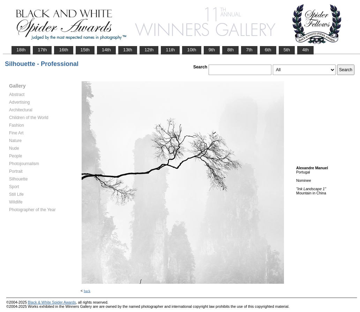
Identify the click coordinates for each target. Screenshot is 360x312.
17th (42, 49)
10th (191, 49)
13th (127, 49)
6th (268, 49)
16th (63, 49)
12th (149, 49)
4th (305, 49)
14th (106, 49)
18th (21, 49)
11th (170, 49)
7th (249, 49)
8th (230, 49)
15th (85, 49)
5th (287, 49)
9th (212, 49)
